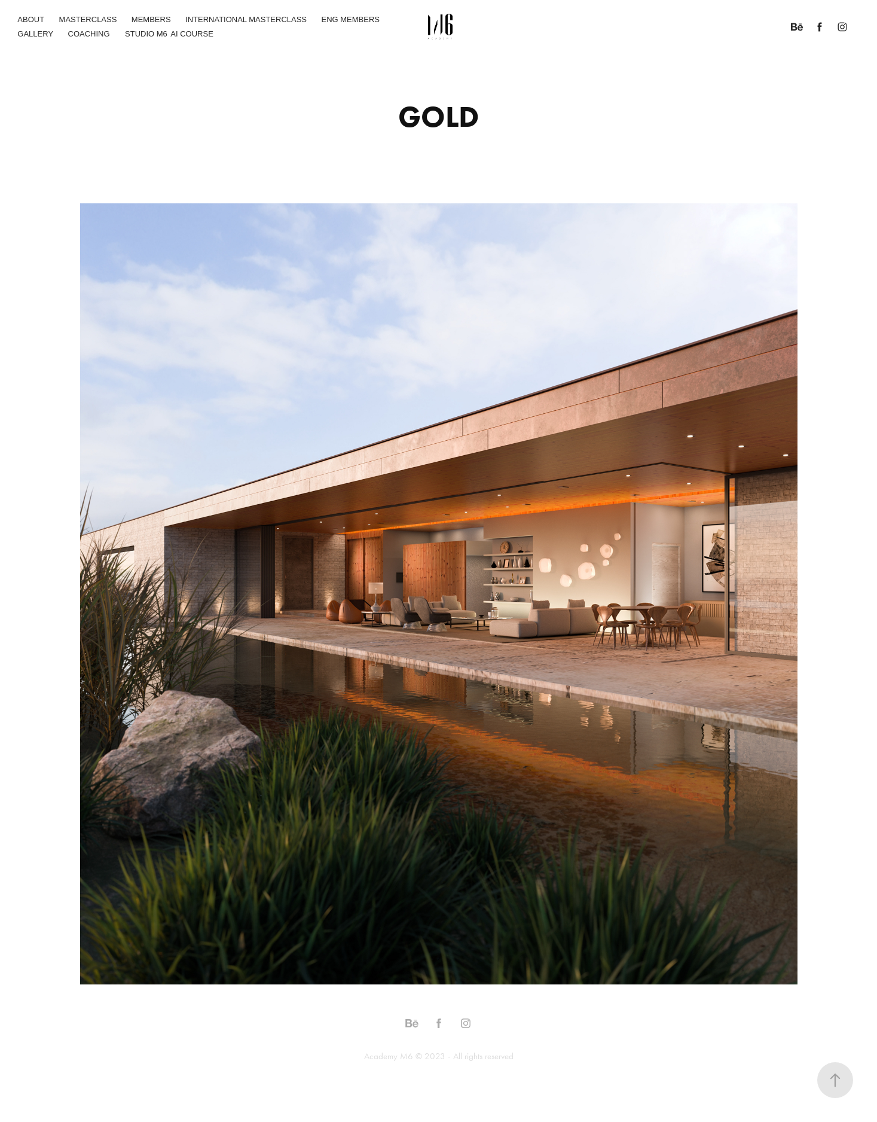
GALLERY (35, 33)
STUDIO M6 (146, 33)
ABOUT (30, 19)
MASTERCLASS (88, 19)
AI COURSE (191, 33)
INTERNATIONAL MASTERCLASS (246, 19)
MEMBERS (151, 19)
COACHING (89, 33)
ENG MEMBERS (350, 19)
